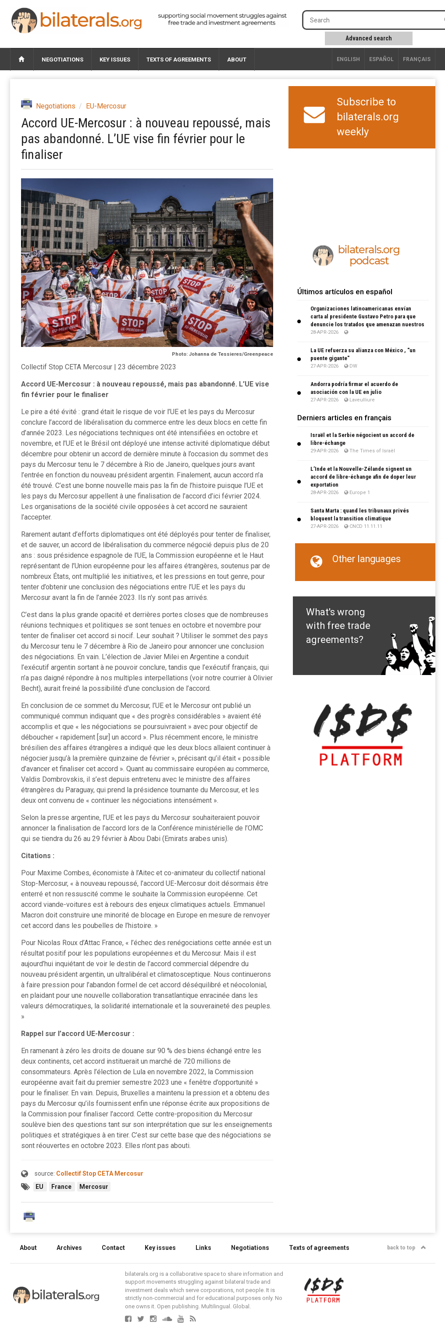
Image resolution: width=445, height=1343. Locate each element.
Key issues (115, 59)
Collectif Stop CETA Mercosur (99, 1173)
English (348, 59)
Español (381, 59)
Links (203, 1247)
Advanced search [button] (368, 38)
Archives (69, 1247)
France (62, 1186)
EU (40, 1186)
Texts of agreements (178, 59)
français (417, 59)
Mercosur (93, 1186)
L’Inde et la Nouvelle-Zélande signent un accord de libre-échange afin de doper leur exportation (363, 477)
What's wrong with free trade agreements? (338, 626)
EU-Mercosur (106, 106)
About (236, 59)
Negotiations (62, 59)
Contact (113, 1247)
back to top (406, 1248)
